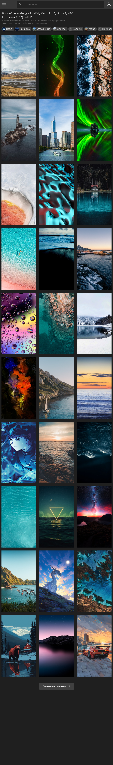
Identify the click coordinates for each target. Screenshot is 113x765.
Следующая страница (56, 686)
